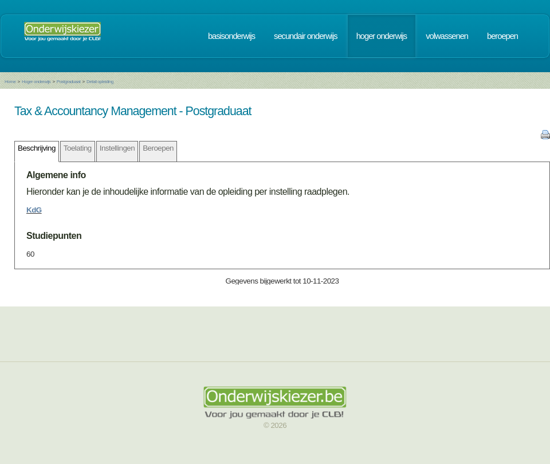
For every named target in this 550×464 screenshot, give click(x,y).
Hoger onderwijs (36, 81)
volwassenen (447, 36)
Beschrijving (37, 148)
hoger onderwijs (381, 36)
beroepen (502, 36)
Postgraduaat (69, 81)
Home (10, 81)
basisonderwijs (231, 36)
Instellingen (117, 148)
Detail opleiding (100, 81)
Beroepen (158, 148)
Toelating (78, 148)
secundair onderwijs (305, 36)
